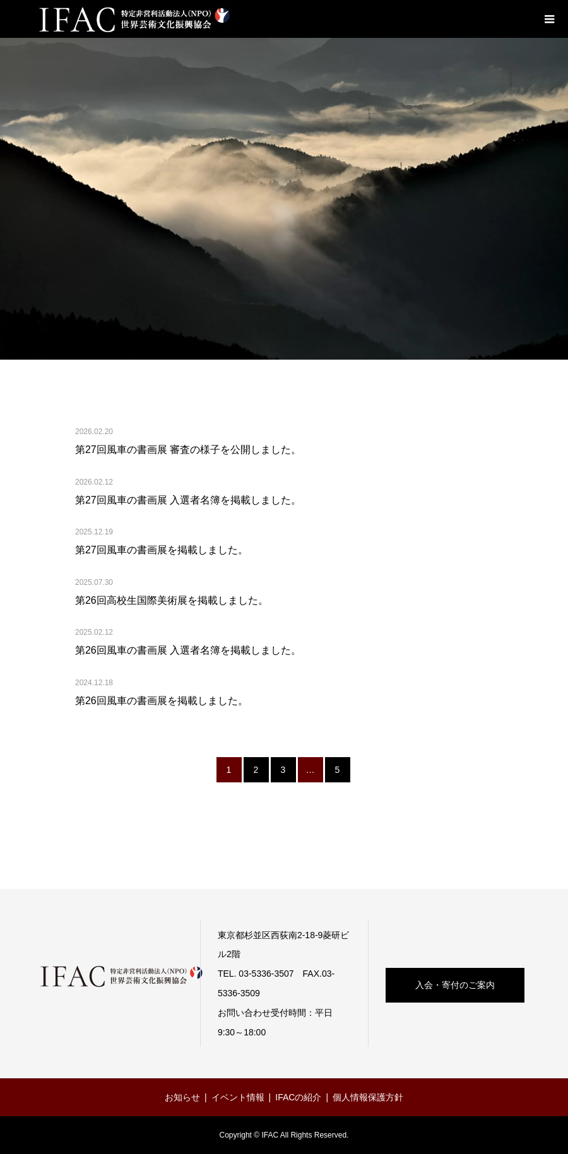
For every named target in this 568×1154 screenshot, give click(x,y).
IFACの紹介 (298, 1097)
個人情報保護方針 (368, 1097)
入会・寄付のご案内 (455, 985)
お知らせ (182, 1097)
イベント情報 (237, 1097)
